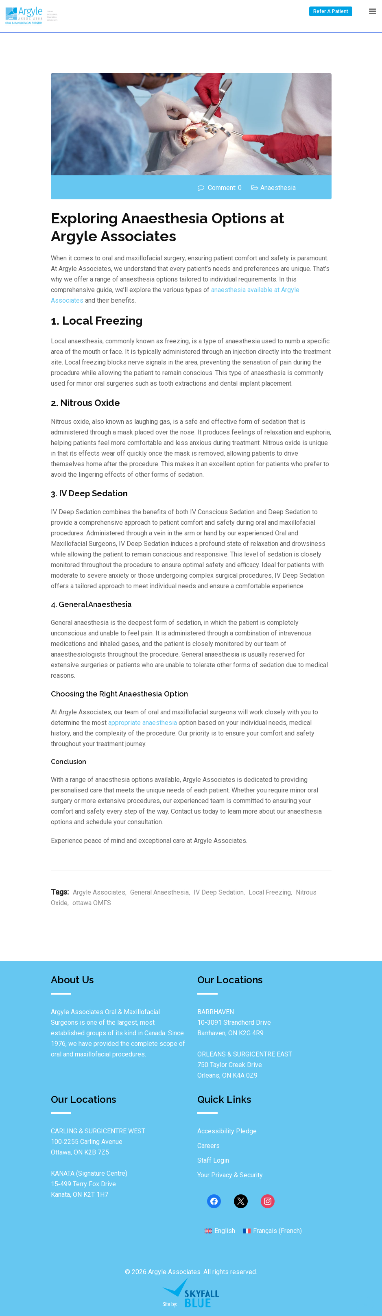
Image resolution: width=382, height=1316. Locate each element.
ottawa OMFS (91, 903)
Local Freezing (270, 892)
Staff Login (213, 1160)
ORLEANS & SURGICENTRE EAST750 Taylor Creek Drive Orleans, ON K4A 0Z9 (244, 1064)
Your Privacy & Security (230, 1175)
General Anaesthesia (159, 892)
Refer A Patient (330, 11)
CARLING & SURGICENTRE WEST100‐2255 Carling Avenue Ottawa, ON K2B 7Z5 (98, 1141)
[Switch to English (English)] (220, 1230)
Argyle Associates (99, 892)
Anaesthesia (278, 188)
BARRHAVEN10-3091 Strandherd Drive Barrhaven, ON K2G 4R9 (234, 1022)
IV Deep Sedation (219, 892)
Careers (208, 1146)
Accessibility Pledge (227, 1131)
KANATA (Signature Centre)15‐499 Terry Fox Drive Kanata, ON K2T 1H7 (89, 1184)
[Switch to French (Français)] (272, 1230)
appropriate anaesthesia (142, 723)
